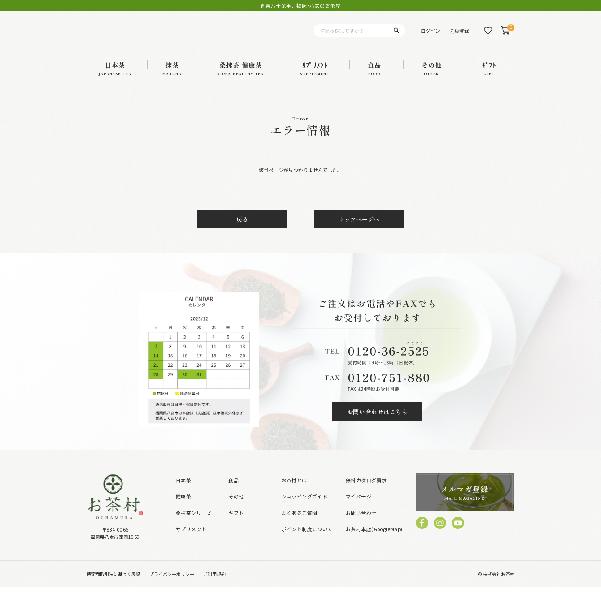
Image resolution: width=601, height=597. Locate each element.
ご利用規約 (214, 584)
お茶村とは (294, 490)
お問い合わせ (361, 522)
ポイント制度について (307, 538)
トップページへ (359, 229)
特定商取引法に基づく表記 (113, 584)
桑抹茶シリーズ (193, 522)
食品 (233, 490)
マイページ (358, 506)
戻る (242, 229)
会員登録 (459, 35)
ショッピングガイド (305, 506)
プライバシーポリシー (171, 584)
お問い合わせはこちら (377, 421)
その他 (236, 506)
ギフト (236, 522)
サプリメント (191, 538)
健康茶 (183, 506)
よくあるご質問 (300, 522)
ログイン (430, 35)
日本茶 (183, 490)
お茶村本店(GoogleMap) (374, 538)
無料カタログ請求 (366, 490)
